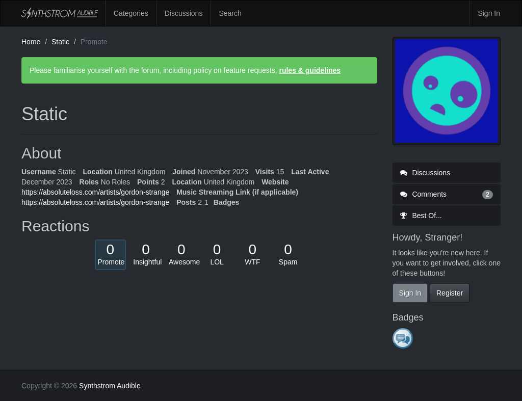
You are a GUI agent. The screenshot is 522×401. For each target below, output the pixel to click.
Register (449, 293)
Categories (131, 13)
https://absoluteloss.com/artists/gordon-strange (95, 192)
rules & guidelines (310, 70)
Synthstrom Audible (59, 13)
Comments (446, 194)
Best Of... (421, 215)
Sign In (489, 13)
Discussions (184, 13)
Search (230, 13)
